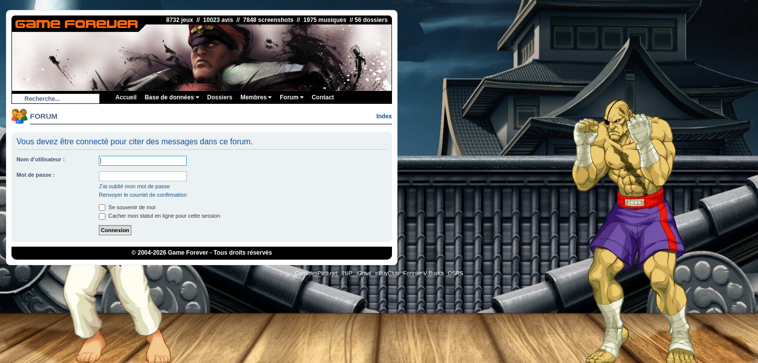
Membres (256, 97)
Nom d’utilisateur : (40, 159)
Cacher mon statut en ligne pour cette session (159, 216)
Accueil (126, 97)
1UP (347, 273)
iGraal (364, 273)
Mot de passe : (35, 175)
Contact (323, 97)
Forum (292, 97)
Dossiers (220, 97)
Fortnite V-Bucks (423, 273)
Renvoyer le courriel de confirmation (143, 195)
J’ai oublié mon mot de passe (134, 186)
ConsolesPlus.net (316, 273)
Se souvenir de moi (127, 207)
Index (384, 116)
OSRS (455, 273)
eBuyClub (387, 273)
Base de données (172, 97)
